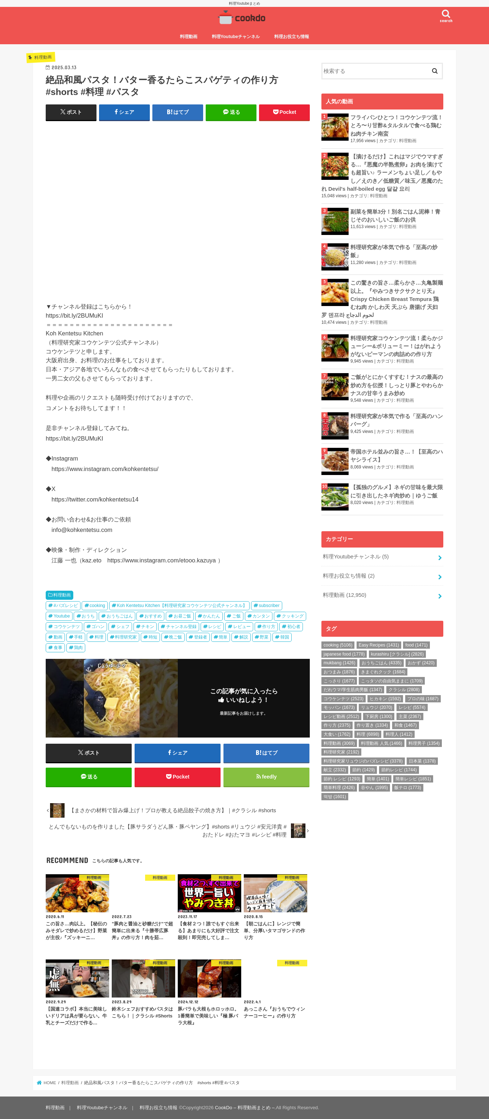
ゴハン (97, 626)
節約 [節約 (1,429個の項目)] (363, 769)
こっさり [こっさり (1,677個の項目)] (339, 681)
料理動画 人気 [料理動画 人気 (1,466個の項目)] (381, 743)
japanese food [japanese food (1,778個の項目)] (344, 654)
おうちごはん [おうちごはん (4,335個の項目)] (382, 662)
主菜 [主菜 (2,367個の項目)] (410, 716)
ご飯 (236, 616)
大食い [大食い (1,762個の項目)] (337, 734)
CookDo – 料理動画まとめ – (245, 1107)
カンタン (261, 616)
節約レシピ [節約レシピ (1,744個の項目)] (399, 769)
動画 (58, 637)
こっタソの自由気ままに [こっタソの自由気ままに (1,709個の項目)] (392, 681)
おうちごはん (120, 616)
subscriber (269, 605)
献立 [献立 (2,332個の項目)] (335, 769)
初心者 (293, 626)
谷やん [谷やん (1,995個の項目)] (374, 787)
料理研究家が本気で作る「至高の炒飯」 (393, 251)
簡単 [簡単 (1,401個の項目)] (378, 778)
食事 (58, 647)
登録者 (200, 637)
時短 (153, 637)
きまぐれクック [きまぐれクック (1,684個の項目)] (383, 671)
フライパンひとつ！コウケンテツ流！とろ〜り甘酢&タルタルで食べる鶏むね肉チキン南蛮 (396, 125)
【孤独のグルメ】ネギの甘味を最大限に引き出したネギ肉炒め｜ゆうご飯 (396, 491)
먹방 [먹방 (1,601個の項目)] (335, 796)
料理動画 (188, 36)
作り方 (268, 626)
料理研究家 (126, 637)
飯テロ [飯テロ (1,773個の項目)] (407, 787)
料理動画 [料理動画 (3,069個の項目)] (339, 743)
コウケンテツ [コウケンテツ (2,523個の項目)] (343, 698)
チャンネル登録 (181, 626)
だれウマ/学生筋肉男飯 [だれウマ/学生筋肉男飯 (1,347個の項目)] (353, 689)
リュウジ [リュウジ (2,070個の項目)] (376, 707)
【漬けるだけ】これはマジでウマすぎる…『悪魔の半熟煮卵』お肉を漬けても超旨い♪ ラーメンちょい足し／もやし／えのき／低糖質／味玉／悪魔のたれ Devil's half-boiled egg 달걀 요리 (382, 173)
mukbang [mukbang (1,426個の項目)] (339, 662)
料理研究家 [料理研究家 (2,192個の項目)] (341, 752)
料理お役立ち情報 (291, 36)
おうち (88, 616)
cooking (97, 605)
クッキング (293, 616)
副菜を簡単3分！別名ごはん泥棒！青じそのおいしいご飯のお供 (395, 216)
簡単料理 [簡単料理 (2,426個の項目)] (339, 787)
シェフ (123, 626)
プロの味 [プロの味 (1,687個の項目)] (423, 698)
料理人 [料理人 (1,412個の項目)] (399, 734)
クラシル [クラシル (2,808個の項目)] (404, 689)
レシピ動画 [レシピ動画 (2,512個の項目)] (341, 716)
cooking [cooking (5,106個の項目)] (338, 645)
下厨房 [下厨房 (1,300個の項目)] (378, 716)
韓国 (284, 637)
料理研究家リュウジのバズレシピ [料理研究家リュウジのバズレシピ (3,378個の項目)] (363, 761)
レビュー (242, 626)
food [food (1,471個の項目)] (416, 645)
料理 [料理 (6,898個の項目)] (368, 734)
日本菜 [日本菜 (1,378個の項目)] (422, 761)
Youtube (62, 616)
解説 (243, 637)
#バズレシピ (66, 605)
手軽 (78, 637)
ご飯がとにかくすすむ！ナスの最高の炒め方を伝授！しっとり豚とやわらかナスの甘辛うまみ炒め (396, 385)
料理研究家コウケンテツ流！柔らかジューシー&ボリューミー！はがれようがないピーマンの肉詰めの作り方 (396, 346)
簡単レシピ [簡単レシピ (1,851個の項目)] (413, 778)
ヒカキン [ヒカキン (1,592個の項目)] (385, 698)
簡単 (223, 637)
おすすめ (153, 616)
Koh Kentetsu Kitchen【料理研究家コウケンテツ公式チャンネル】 (182, 605)
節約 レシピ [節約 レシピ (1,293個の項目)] (342, 778)
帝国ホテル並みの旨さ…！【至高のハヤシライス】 (396, 456)
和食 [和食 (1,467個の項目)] (405, 725)
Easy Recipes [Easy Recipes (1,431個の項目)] (379, 645)
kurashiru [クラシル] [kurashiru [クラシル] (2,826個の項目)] (397, 654)
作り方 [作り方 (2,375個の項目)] (337, 725)
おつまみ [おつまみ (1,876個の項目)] (339, 671)
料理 (99, 637)
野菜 (264, 637)
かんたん (211, 616)
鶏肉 (78, 647)
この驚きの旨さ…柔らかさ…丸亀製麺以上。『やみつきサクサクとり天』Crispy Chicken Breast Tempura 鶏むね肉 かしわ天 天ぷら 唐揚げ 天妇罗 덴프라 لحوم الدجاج (382, 299)
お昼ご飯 (182, 616)
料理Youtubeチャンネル (236, 36)
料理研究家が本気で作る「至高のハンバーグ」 (396, 420)
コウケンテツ (67, 626)
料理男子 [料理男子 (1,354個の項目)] (424, 743)
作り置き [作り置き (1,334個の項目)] (372, 725)
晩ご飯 (175, 637)
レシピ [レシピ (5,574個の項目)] (412, 707)
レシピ (214, 626)
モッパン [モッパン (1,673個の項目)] (339, 707)
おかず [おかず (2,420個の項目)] (421, 662)
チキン (147, 626)
